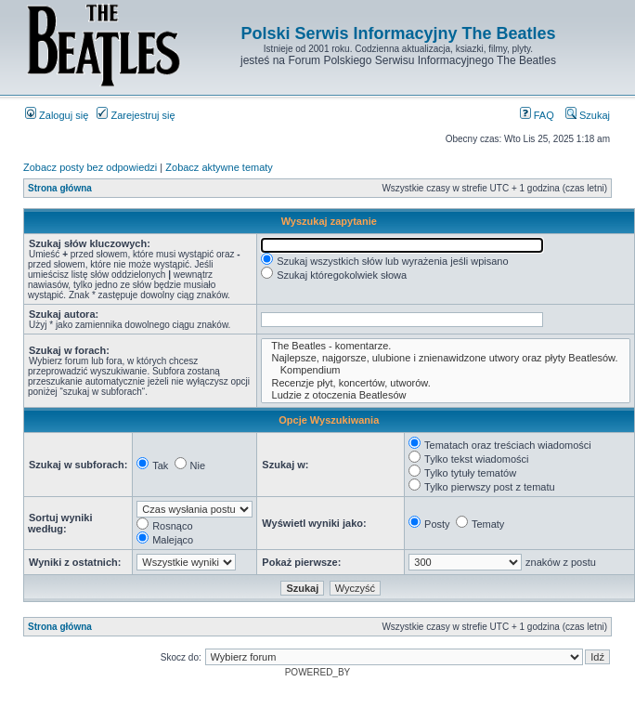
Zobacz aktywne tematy (219, 167)
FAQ (537, 115)
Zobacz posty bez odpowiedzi (90, 167)
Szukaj (587, 115)
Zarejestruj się (136, 115)
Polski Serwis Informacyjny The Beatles (397, 33)
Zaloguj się (56, 115)
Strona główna (60, 188)
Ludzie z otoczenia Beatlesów (445, 395)
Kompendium (445, 370)
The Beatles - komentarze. (445, 346)
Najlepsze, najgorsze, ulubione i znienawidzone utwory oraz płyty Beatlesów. (445, 358)
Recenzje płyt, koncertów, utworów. (445, 383)
